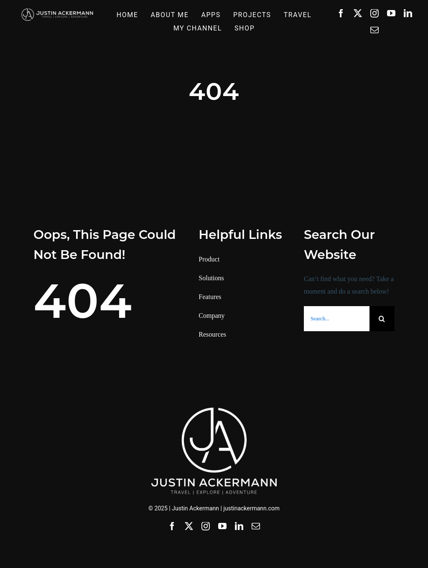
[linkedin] (408, 13)
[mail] (374, 30)
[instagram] (374, 13)
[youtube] (391, 13)
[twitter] (358, 13)
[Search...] (336, 318)
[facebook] (341, 13)
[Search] (382, 318)
